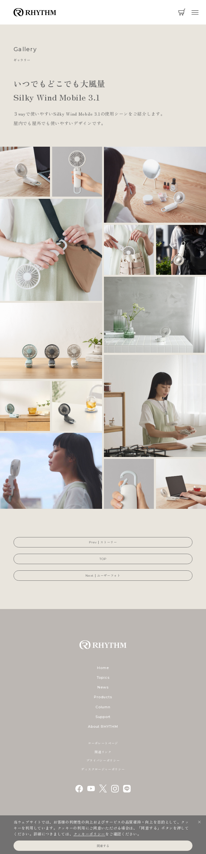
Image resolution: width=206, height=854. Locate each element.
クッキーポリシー (89, 833)
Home (103, 668)
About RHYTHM (103, 726)
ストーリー (108, 542)
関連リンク (103, 751)
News (102, 687)
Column (103, 707)
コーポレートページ (103, 743)
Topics (103, 677)
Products (103, 697)
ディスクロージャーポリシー (103, 769)
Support (103, 717)
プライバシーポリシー (103, 760)
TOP (103, 559)
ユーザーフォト (109, 576)
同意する (103, 845)
